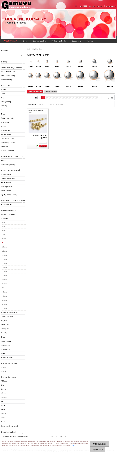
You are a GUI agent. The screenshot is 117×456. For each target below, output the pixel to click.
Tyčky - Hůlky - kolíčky (8, 75)
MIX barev (4, 381)
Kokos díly (4, 147)
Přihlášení (100, 6)
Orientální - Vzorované (8, 214)
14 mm (4, 255)
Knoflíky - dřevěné (7, 357)
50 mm (4, 300)
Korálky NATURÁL (7, 204)
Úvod (28, 49)
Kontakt (90, 41)
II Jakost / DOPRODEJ (8, 151)
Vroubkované (5, 122)
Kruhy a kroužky (6, 130)
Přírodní (3, 367)
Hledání (4, 51)
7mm (3, 235)
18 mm (4, 267)
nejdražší (51, 104)
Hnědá (3, 418)
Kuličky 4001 (5, 218)
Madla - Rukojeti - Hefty (8, 71)
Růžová (3, 393)
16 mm (4, 263)
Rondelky (4, 106)
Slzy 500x (4, 321)
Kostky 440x (5, 325)
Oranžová (4, 397)
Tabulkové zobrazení (35, 91)
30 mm (4, 284)
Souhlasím (97, 450)
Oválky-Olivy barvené (8, 178)
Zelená (3, 405)
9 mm (4, 243)
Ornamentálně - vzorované (9, 426)
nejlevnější (42, 104)
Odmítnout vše (99, 444)
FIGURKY (4, 160)
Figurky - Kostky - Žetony (9, 195)
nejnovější (59, 104)
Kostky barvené (6, 191)
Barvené (3, 371)
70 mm (4, 308)
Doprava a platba (39, 41)
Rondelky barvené (7, 186)
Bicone (3, 114)
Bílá (2, 385)
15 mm (4, 259)
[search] (22, 55)
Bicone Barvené (6, 182)
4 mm (4, 222)
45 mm (4, 296)
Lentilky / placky (6, 102)
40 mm (4, 292)
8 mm (4, 239)
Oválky (3, 93)
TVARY (3, 353)
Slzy (2, 97)
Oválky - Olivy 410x (7, 316)
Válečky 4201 (5, 329)
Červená (3, 389)
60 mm (4, 304)
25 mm (4, 280)
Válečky (3, 126)
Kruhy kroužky (5, 349)
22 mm (4, 275)
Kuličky (3, 89)
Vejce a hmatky (6, 134)
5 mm (4, 226)
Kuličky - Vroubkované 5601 (10, 312)
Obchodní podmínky (58, 41)
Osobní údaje (77, 41)
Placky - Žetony (6, 341)
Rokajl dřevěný (5, 345)
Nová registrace (110, 6)
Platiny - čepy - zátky (7, 118)
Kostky (3, 110)
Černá (3, 422)
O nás (25, 41)
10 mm (4, 247)
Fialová (3, 414)
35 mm (4, 288)
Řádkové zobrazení (50, 92)
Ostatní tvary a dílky (7, 138)
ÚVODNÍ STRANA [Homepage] (10, 41)
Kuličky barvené (6, 174)
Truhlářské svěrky (6, 80)
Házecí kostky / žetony (8, 164)
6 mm (4, 230)
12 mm (4, 251)
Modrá (3, 410)
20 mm (4, 271)
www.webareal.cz (23, 436)
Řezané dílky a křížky (8, 143)
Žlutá (2, 401)
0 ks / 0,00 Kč (87, 6)
